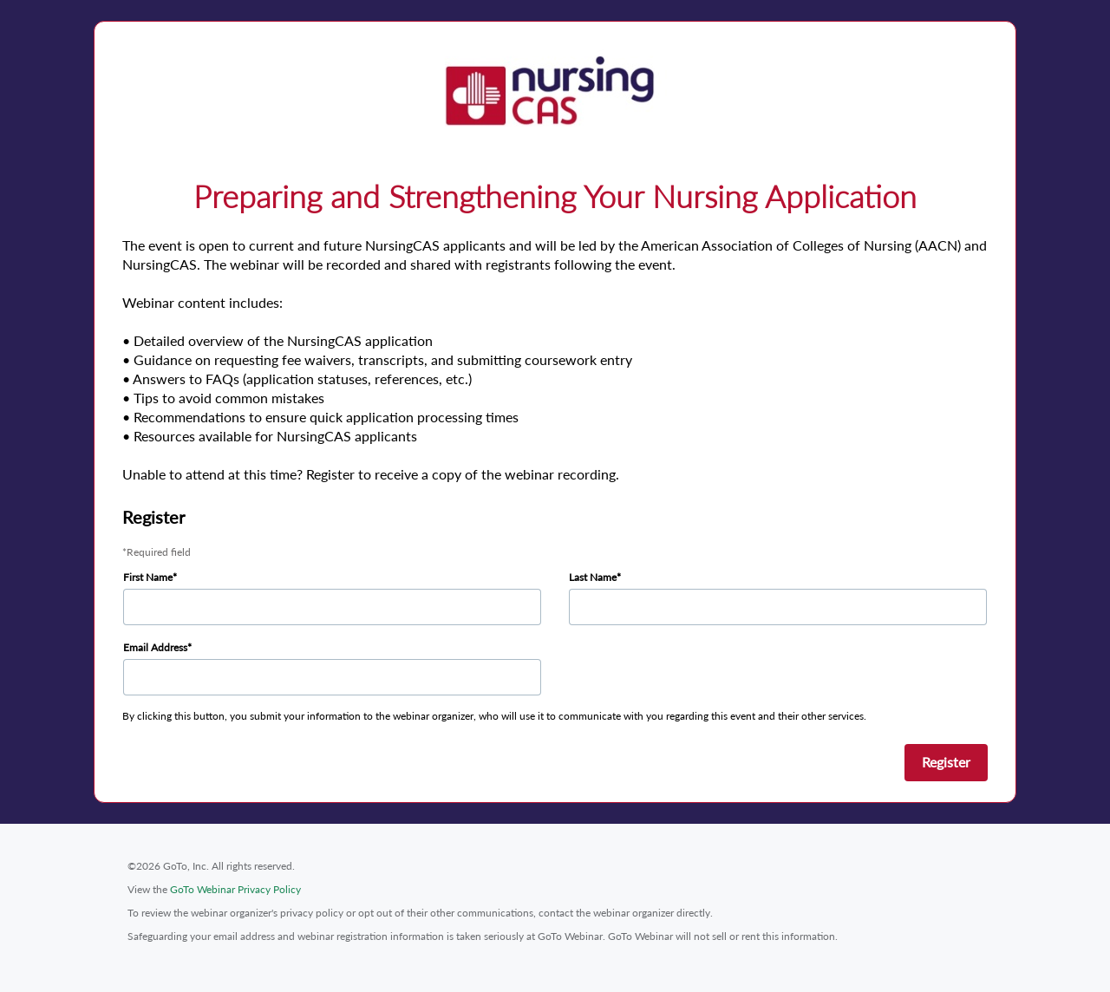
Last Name (593, 577)
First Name (148, 577)
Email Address (155, 647)
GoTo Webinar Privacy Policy (235, 889)
